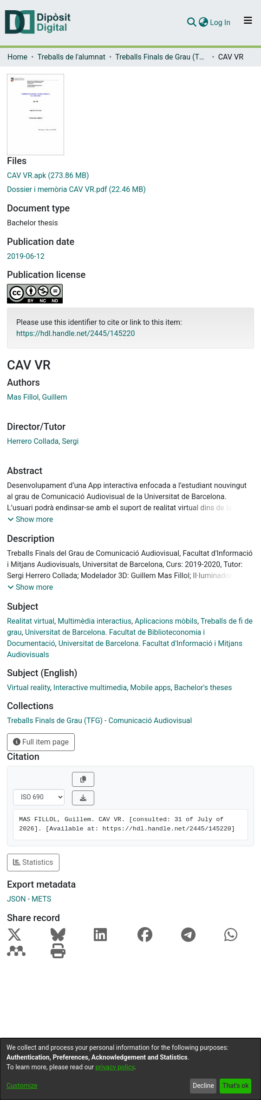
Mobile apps (150, 687)
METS (41, 899)
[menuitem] (203, 22)
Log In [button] (220, 22)
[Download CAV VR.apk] (130, 175)
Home (17, 57)
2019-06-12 (26, 256)
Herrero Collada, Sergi (42, 441)
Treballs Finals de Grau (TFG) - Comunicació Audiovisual (161, 57)
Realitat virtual (30, 621)
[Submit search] (191, 22)
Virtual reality (28, 687)
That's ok (235, 1085)
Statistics (33, 862)
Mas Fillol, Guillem (37, 397)
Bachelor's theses (203, 687)
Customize (22, 1085)
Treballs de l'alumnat (71, 57)
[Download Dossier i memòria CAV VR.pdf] (130, 189)
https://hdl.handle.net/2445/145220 (75, 333)
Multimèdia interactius (94, 621)
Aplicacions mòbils (166, 621)
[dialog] (130, 1069)
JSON (16, 899)
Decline (203, 1085)
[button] (30, 520)
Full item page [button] (41, 742)
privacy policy (114, 1067)
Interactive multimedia (90, 687)
